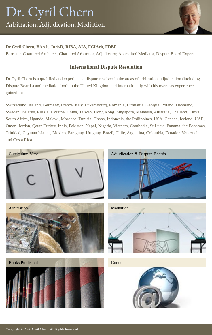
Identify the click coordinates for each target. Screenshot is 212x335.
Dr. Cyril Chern (50, 11)
